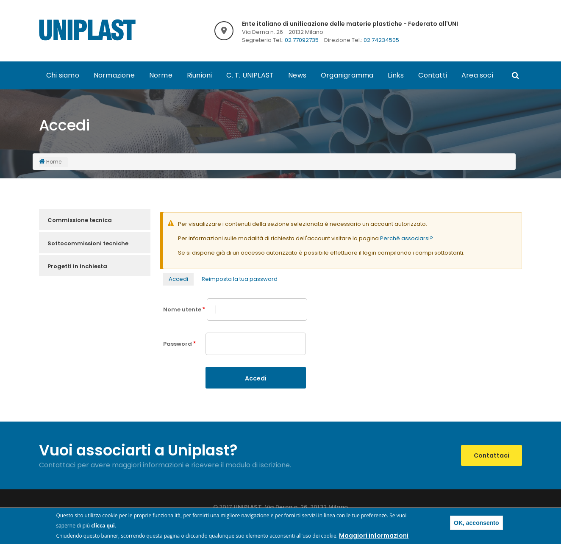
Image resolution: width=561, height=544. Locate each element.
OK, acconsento (476, 523)
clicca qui (102, 526)
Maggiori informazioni (373, 536)
